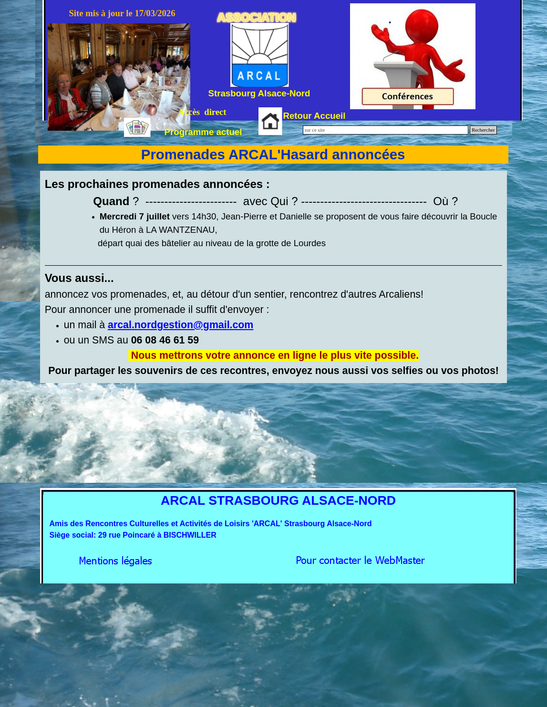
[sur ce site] (385, 130)
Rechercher (483, 130)
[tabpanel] (274, 277)
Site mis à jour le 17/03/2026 (122, 13)
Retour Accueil (314, 116)
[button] (180, 325)
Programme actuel (203, 132)
